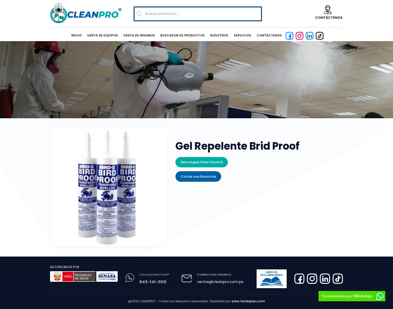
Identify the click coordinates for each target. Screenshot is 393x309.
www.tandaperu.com (248, 301)
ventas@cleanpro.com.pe (220, 281)
